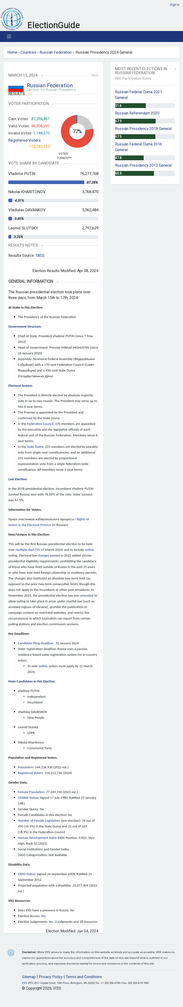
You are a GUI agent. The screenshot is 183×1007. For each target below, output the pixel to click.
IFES (24, 983)
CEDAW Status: (28, 797)
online (89, 549)
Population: (26, 767)
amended (86, 595)
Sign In (174, 4)
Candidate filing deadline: (36, 643)
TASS (40, 255)
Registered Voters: (24, 140)
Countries (28, 52)
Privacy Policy (51, 977)
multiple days (24, 549)
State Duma (35, 446)
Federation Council (40, 424)
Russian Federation (56, 52)
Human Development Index (37, 838)
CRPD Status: (27, 874)
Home (12, 52)
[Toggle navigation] (9, 36)
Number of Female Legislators (39, 820)
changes (43, 555)
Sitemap (29, 977)
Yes (43, 916)
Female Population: (31, 792)
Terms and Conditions (84, 977)
